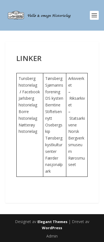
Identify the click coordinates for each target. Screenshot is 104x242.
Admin (52, 236)
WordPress (52, 227)
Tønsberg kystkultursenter (53, 144)
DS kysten (54, 98)
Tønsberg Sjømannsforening (54, 85)
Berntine (52, 104)
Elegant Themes (52, 221)
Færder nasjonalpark (54, 164)
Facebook (31, 91)
